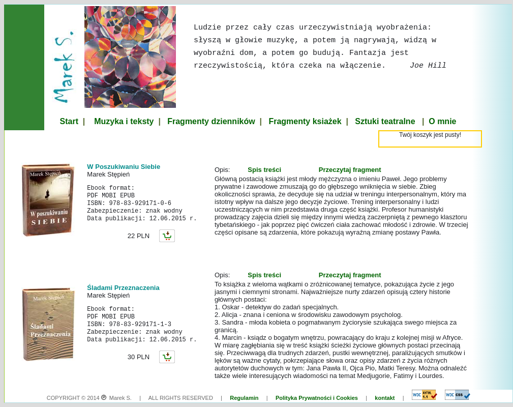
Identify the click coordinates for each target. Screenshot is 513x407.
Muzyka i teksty (124, 121)
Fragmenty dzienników (211, 121)
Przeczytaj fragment (350, 169)
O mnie (442, 121)
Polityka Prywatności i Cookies (317, 398)
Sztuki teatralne (385, 121)
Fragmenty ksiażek (304, 121)
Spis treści (264, 169)
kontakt (385, 398)
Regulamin (244, 398)
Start (69, 121)
